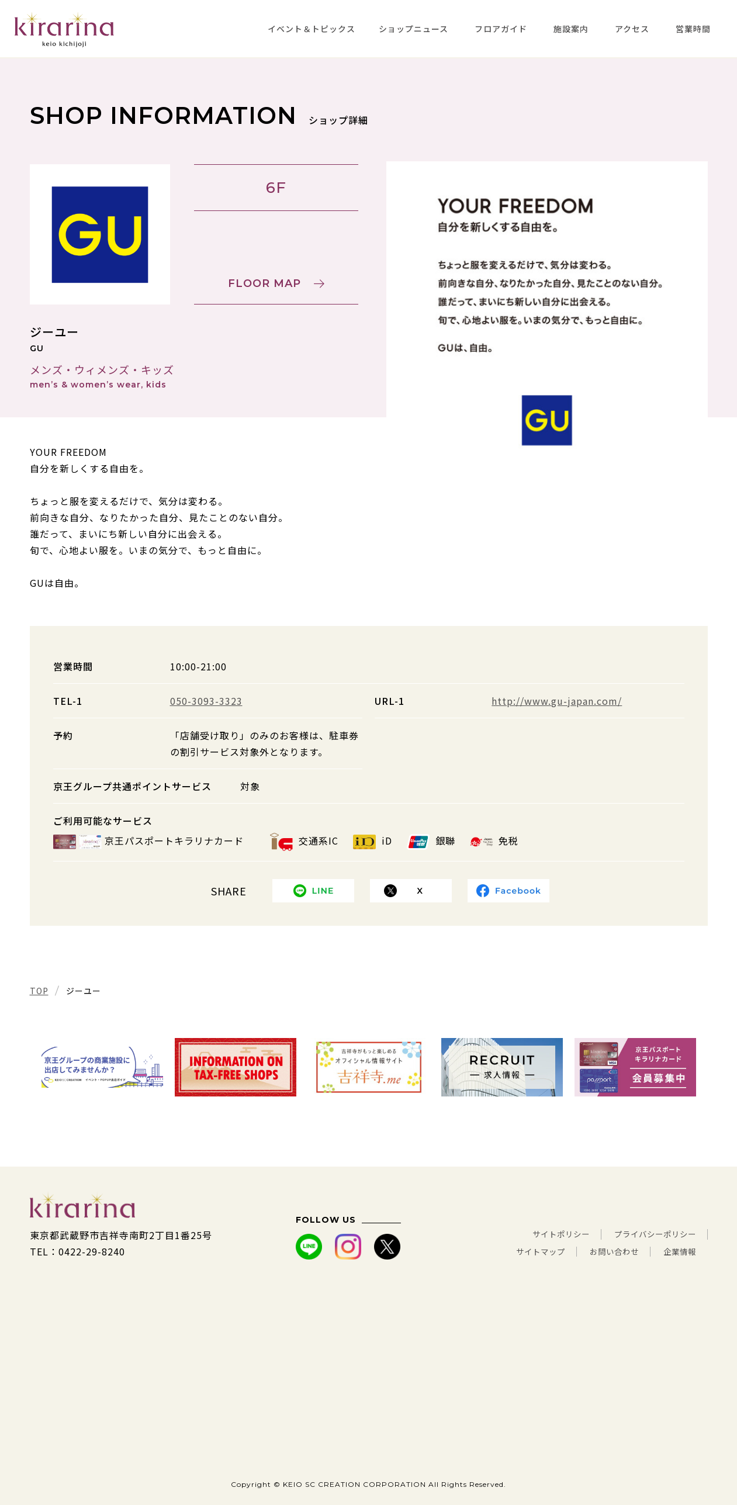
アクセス (632, 28)
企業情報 (676, 1251)
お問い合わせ (600, 1251)
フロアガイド (501, 28)
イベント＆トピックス (311, 28)
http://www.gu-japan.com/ (557, 701)
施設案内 (571, 28)
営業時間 (693, 28)
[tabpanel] (547, 322)
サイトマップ (514, 1251)
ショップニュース (413, 28)
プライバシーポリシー (646, 1235)
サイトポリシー (535, 1235)
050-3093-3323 (206, 701)
